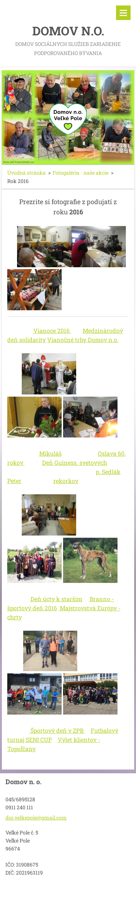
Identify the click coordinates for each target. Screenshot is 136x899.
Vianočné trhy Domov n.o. (83, 339)
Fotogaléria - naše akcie (80, 172)
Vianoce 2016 (52, 330)
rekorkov (65, 480)
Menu (123, 12)
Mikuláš (50, 453)
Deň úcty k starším (56, 599)
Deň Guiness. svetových (74, 462)
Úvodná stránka (26, 172)
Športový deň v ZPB (57, 730)
